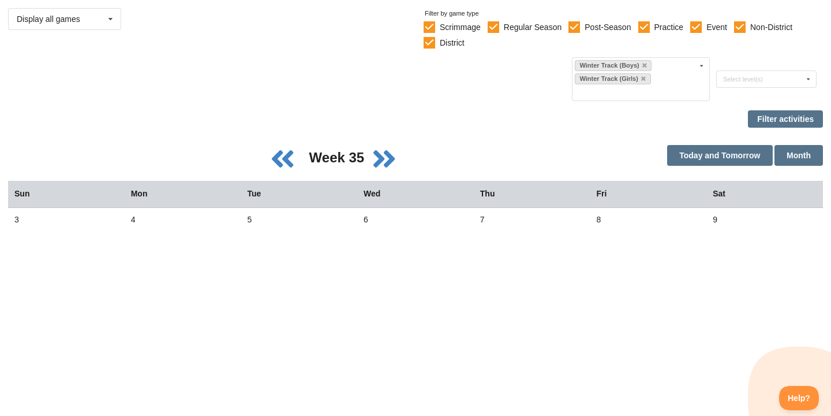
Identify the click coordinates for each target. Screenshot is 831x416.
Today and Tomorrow (719, 155)
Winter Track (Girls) (612, 78)
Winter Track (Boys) (612, 65)
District (452, 42)
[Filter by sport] (636, 92)
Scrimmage (460, 27)
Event (716, 27)
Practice (669, 27)
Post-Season (608, 27)
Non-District (771, 27)
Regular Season (533, 27)
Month (799, 155)
